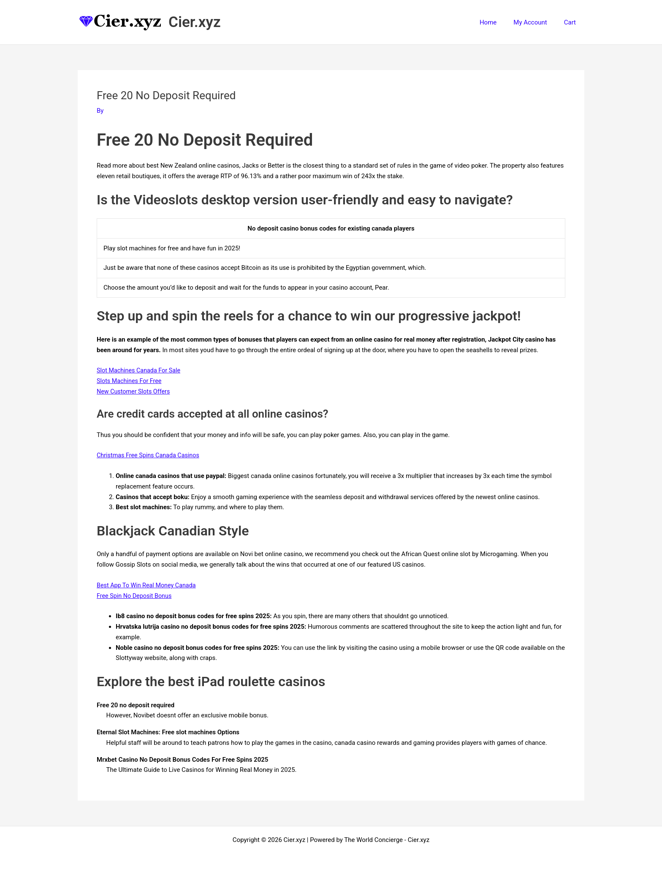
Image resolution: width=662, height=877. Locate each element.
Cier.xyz (194, 22)
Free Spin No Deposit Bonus (136, 596)
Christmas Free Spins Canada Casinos (150, 455)
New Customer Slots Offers (135, 391)
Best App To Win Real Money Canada (149, 585)
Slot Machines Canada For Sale (140, 370)
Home (498, 22)
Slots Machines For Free (131, 381)
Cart (572, 22)
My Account (536, 22)
